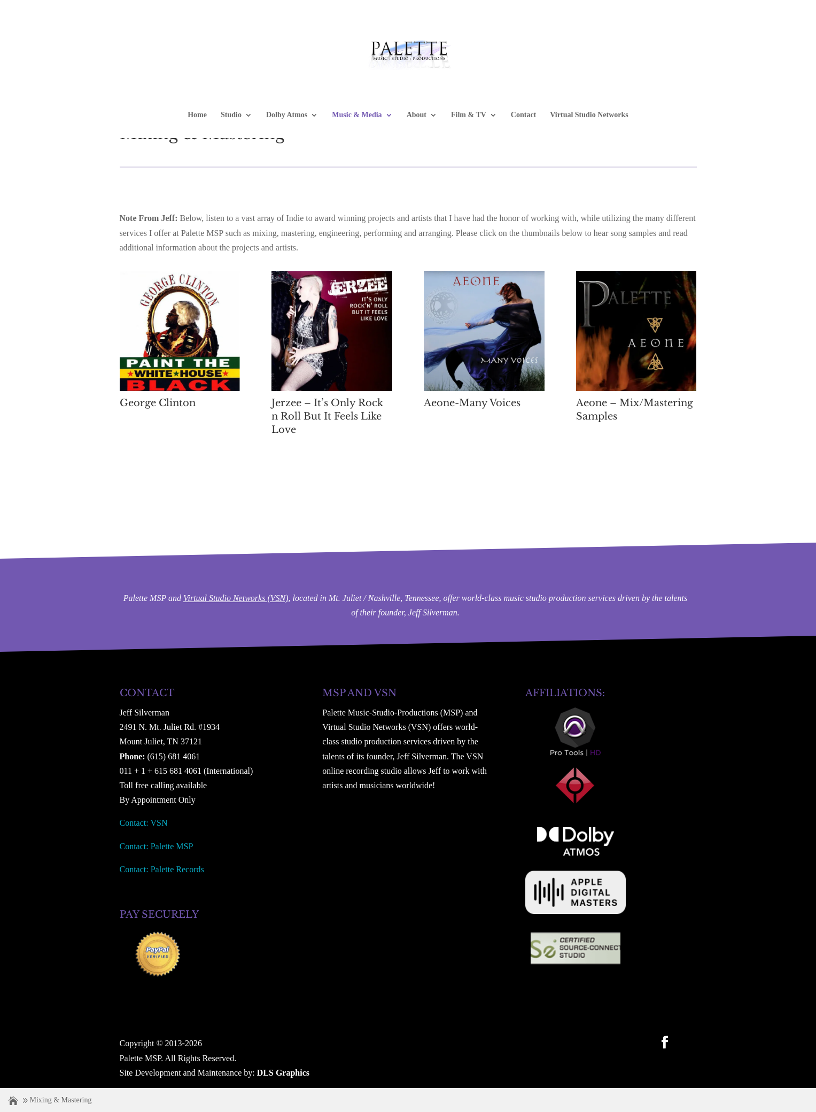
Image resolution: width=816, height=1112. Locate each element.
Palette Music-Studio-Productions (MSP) (392, 712)
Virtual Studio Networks (589, 115)
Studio (231, 115)
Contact (523, 115)
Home (197, 115)
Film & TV (468, 115)
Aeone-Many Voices (472, 403)
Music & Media (357, 115)
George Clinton (158, 403)
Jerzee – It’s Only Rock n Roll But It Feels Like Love (327, 416)
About (416, 115)
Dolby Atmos (286, 115)
